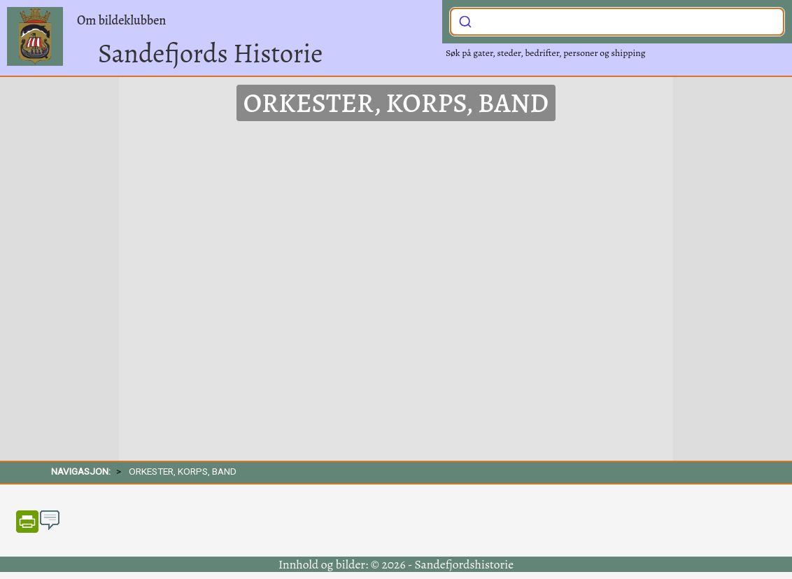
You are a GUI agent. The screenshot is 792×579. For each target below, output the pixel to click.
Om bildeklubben (121, 20)
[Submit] (465, 20)
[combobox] (617, 21)
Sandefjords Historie (210, 53)
